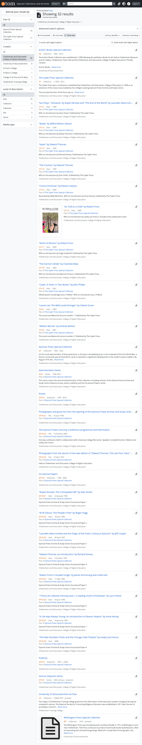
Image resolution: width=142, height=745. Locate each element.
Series (17, 117)
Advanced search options (51, 28)
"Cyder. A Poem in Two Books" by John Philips (62, 284)
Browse (55, 4)
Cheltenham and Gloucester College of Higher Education (17, 57)
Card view (58, 35)
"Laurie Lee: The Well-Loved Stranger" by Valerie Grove (66, 305)
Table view (70, 35)
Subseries (17, 108)
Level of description (13, 89)
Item (17, 99)
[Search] (89, 3)
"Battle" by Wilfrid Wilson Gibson (55, 123)
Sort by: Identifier (111, 35)
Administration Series (50, 370)
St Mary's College (17, 73)
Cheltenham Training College (17, 82)
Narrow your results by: (18, 11)
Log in (135, 4)
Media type (8, 124)
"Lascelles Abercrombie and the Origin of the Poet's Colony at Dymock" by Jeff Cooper (82, 533)
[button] (119, 3)
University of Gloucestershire (17, 64)
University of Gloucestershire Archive (58, 694)
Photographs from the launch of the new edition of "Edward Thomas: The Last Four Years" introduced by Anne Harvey (86, 453)
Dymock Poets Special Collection (17, 30)
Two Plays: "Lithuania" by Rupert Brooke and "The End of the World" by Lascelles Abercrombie (86, 103)
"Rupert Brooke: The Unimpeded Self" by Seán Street (65, 492)
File (17, 113)
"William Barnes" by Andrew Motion (57, 326)
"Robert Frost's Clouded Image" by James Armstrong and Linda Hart (73, 575)
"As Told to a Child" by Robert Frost (81, 206)
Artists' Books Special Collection (55, 50)
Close (50, 10)
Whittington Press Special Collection (82, 717)
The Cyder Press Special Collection (17, 37)
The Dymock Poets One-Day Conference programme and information (74, 430)
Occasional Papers (48, 474)
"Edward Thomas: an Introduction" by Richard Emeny (66, 554)
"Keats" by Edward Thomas (52, 144)
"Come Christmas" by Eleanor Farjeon (58, 186)
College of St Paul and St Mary (17, 78)
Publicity (43, 658)
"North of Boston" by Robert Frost (56, 243)
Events (42, 393)
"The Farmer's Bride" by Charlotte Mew (58, 264)
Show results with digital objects (124, 42)
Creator (7, 46)
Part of (6, 19)
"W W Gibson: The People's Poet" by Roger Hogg (63, 512)
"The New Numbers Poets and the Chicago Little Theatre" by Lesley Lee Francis (79, 637)
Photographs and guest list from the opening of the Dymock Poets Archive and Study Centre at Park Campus (86, 411)
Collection (17, 104)
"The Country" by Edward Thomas (56, 165)
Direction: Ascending (130, 35)
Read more (56, 67)
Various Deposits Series (51, 676)
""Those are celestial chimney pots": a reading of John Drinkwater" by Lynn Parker (80, 595)
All (4, 25)
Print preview (44, 35)
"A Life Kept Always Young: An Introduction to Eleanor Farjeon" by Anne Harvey (79, 616)
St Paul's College (17, 69)
